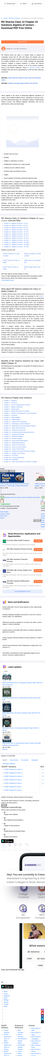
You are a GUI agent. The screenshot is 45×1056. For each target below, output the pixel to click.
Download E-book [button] (7, 280)
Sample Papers (20, 83)
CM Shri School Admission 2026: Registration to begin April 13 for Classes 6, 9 (22, 646)
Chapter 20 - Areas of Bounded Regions (16, 440)
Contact (6, 1004)
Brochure (37, 520)
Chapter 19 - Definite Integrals (13, 438)
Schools (5, 18)
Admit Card (3, 516)
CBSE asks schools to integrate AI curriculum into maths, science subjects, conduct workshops (22, 623)
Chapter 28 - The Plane (11, 455)
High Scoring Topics (25, 78)
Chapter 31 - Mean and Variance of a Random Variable (20, 461)
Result (2, 518)
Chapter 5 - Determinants (11, 409)
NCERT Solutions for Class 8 (13, 783)
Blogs (5, 1006)
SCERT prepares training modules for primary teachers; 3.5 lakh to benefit (22, 638)
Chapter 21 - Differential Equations (14, 443)
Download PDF (22, 42)
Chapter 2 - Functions (10, 402)
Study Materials (13, 78)
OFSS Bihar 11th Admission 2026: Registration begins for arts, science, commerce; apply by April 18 (21, 654)
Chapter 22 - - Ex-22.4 (16, 229)
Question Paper (5, 514)
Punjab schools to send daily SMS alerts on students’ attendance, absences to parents (22, 631)
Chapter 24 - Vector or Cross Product (15, 447)
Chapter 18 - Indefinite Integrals (13, 436)
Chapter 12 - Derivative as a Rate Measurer (17, 423)
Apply (39, 541)
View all (5, 749)
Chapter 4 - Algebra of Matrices (13, 407)
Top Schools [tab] (24, 760)
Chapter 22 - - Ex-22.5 (16, 232)
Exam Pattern (4, 511)
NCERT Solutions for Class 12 (13, 769)
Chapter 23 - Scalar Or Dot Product (14, 445)
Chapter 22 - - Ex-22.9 (16, 240)
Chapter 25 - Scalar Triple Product (14, 449)
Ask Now (4, 805)
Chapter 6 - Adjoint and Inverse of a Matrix (16, 411)
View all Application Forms (22, 591)
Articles (6, 1002)
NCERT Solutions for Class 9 (13, 780)
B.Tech (20, 1051)
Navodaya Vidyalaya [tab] (9, 763)
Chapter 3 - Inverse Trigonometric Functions (17, 405)
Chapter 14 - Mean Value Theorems (14, 428)
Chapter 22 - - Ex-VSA (16, 246)
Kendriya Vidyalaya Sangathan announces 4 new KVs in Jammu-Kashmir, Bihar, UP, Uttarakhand (22, 615)
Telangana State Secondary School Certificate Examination (22, 497)
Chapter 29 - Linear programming (14, 457)
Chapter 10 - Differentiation (12, 419)
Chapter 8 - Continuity (10, 415)
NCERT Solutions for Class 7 (13, 786)
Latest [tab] (6, 671)
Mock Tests (29, 83)
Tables (19, 1053)
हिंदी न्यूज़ (6, 1000)
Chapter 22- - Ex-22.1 (16, 223)
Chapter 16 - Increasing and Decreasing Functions (19, 432)
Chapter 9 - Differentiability (12, 417)
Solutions (12, 471)
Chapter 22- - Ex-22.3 (16, 227)
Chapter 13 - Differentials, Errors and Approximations (20, 426)
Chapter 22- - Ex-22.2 (16, 225)
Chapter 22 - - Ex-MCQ (16, 244)
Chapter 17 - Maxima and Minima (14, 434)
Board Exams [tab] (14, 760)
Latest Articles (4, 471)
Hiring (5, 993)
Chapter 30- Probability (11, 459)
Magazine (7, 996)
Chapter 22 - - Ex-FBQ (16, 242)
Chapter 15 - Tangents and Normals (14, 430)
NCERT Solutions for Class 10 (13, 776)
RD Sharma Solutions (14, 18)
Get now (39, 549)
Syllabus (11, 83)
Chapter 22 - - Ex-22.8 (16, 238)
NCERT (41, 296)
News (5, 998)
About (5, 991)
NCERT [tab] (5, 760)
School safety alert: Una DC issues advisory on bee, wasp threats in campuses (22, 608)
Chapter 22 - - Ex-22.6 (16, 234)
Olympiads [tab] (34, 760)
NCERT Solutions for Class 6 (13, 790)
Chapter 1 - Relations (10, 400)
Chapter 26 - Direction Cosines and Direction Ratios (19, 451)
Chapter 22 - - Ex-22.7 (16, 236)
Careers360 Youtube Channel (21, 1047)
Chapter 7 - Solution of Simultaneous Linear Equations (20, 413)
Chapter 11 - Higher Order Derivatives (15, 421)
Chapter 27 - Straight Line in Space (14, 453)
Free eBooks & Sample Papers (22, 1041)
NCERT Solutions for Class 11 (13, 773)
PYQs (36, 83)
